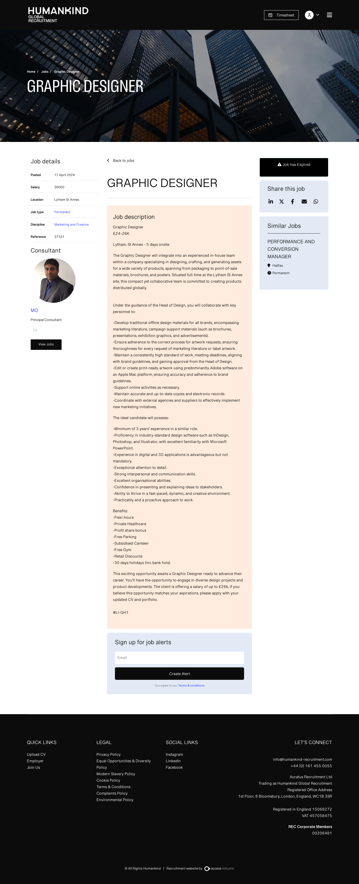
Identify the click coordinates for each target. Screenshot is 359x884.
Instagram (174, 755)
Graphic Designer (67, 72)
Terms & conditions (191, 686)
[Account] (313, 15)
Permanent (62, 212)
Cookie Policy (108, 781)
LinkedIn (173, 761)
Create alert (179, 674)
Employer (35, 761)
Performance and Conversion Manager (291, 250)
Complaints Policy (112, 794)
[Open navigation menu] (329, 15)
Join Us (33, 768)
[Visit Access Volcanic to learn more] (219, 869)
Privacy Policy (108, 755)
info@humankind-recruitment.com (302, 760)
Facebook (174, 768)
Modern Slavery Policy (115, 774)
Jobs (44, 72)
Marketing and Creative (71, 225)
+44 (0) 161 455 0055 (311, 766)
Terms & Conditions (113, 787)
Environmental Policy (114, 800)
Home (31, 72)
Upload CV (36, 755)
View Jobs (46, 345)
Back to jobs (123, 161)
